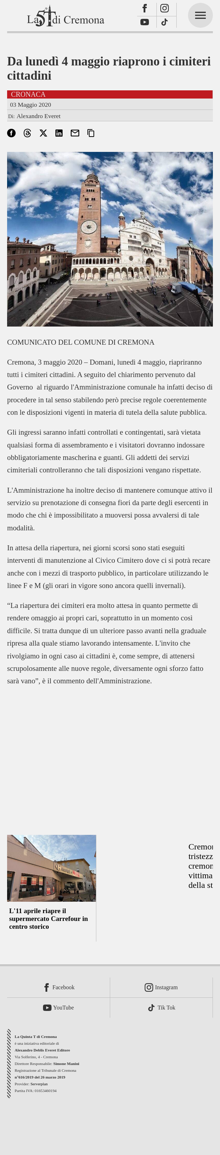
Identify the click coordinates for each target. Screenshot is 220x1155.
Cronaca (28, 94)
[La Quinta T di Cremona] (66, 15)
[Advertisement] (110, 756)
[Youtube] (147, 22)
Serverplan (39, 1084)
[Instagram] (167, 9)
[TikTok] (167, 22)
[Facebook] (147, 9)
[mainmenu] (200, 15)
